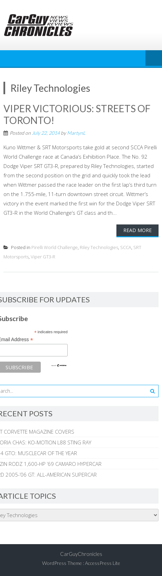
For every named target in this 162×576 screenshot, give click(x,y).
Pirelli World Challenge (54, 247)
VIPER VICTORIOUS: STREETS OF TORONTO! (77, 114)
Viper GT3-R (43, 257)
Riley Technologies (99, 247)
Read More (137, 230)
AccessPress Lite (102, 563)
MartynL (76, 133)
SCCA (125, 247)
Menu (153, 58)
